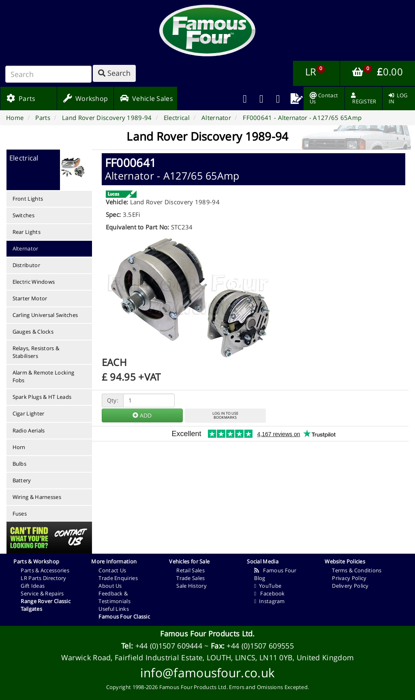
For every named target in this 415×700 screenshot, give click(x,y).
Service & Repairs (42, 593)
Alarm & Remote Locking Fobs (44, 376)
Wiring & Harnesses (37, 497)
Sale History (191, 585)
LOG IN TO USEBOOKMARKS (225, 415)
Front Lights (28, 198)
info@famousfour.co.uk (207, 672)
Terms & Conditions (356, 570)
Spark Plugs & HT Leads (42, 396)
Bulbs (20, 463)
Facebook (269, 593)
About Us (110, 585)
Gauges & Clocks (33, 331)
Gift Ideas (33, 585)
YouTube (267, 585)
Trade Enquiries (118, 578)
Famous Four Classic (124, 616)
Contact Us (112, 570)
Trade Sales (190, 578)
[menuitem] (261, 98)
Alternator (26, 248)
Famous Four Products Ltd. (207, 633)
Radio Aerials (29, 430)
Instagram (269, 601)
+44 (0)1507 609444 (168, 646)
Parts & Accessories (45, 570)
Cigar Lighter (29, 413)
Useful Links (113, 608)
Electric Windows (34, 281)
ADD (142, 415)
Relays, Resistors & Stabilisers (36, 352)
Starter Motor (30, 298)
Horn (19, 447)
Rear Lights (27, 231)
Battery (22, 480)
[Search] (48, 74)
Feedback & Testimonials (114, 597)
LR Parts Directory (43, 578)
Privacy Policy (349, 578)
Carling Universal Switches (45, 315)
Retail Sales (190, 570)
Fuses (20, 513)
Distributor (26, 265)
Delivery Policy (350, 585)
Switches (23, 215)
